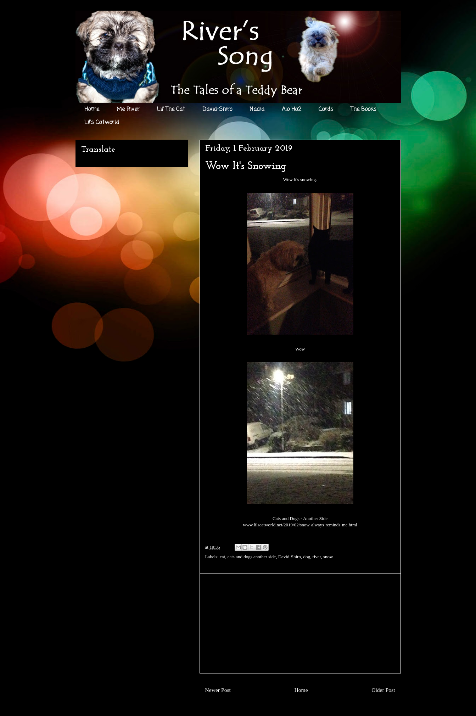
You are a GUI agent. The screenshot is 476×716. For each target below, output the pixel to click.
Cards (326, 109)
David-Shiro (217, 109)
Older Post (383, 690)
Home (91, 109)
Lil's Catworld (101, 122)
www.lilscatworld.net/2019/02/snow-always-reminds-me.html (300, 524)
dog (306, 556)
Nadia (257, 109)
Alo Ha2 (291, 109)
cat (222, 556)
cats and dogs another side (252, 556)
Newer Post (218, 690)
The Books (363, 109)
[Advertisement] (300, 623)
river (316, 556)
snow (328, 556)
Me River (128, 109)
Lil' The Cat (171, 109)
